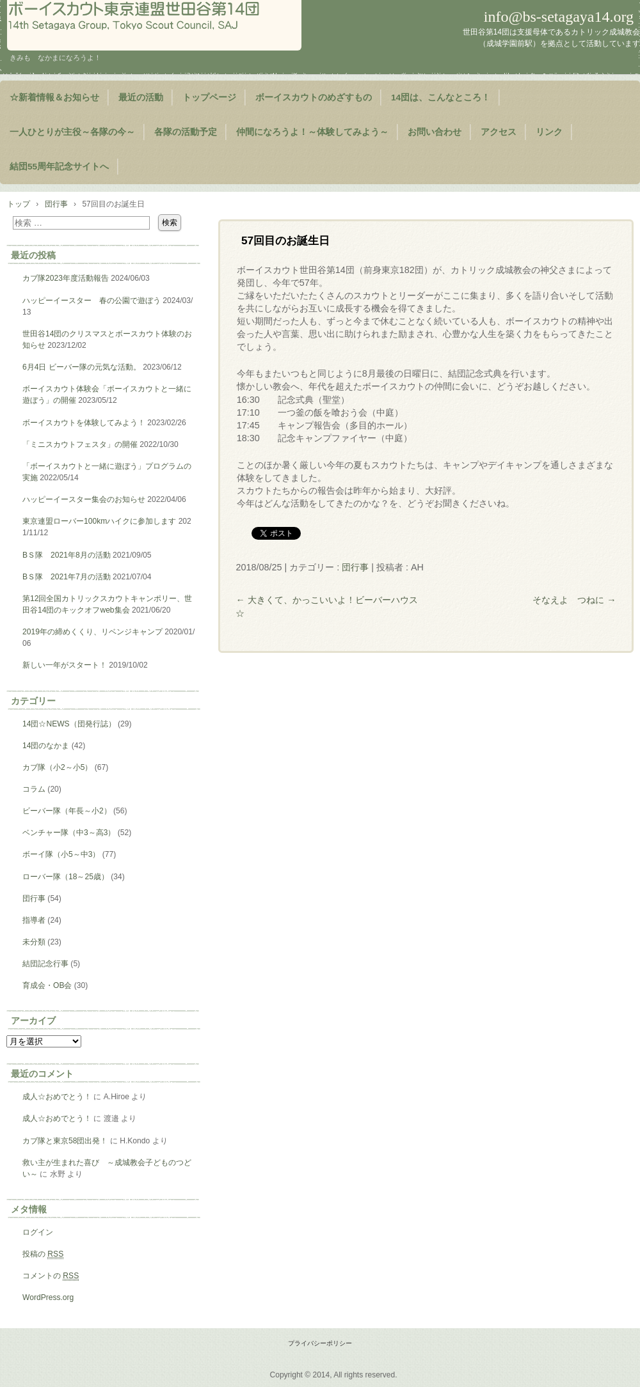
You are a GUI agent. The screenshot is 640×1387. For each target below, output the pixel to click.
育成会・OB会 (47, 985)
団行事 (355, 567)
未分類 (33, 941)
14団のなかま (45, 745)
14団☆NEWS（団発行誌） (69, 723)
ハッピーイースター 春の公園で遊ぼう (91, 300)
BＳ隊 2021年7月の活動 (66, 576)
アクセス (498, 132)
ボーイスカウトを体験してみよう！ (83, 422)
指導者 (33, 920)
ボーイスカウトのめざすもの (313, 97)
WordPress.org (48, 1297)
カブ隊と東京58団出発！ (65, 1140)
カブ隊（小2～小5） (57, 767)
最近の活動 (140, 97)
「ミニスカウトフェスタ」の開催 (80, 444)
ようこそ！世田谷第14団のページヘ (154, 25)
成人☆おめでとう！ (57, 1096)
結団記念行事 (45, 963)
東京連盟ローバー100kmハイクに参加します (99, 521)
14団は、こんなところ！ (440, 97)
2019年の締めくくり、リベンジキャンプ (92, 631)
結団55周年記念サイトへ (59, 166)
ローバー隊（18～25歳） (65, 876)
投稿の (42, 1254)
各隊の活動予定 (185, 132)
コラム (33, 789)
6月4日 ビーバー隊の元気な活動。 (81, 367)
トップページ (209, 97)
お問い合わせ (434, 132)
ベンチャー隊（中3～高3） (68, 832)
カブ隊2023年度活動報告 (65, 278)
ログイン (37, 1232)
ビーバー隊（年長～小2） (66, 810)
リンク (549, 132)
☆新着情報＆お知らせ (54, 97)
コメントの (50, 1276)
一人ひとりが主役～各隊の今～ (72, 132)
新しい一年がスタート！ (64, 665)
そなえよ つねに (574, 600)
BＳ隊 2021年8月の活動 (66, 555)
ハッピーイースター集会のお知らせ (83, 499)
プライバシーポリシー (320, 1343)
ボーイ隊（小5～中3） (61, 854)
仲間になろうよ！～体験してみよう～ (312, 132)
